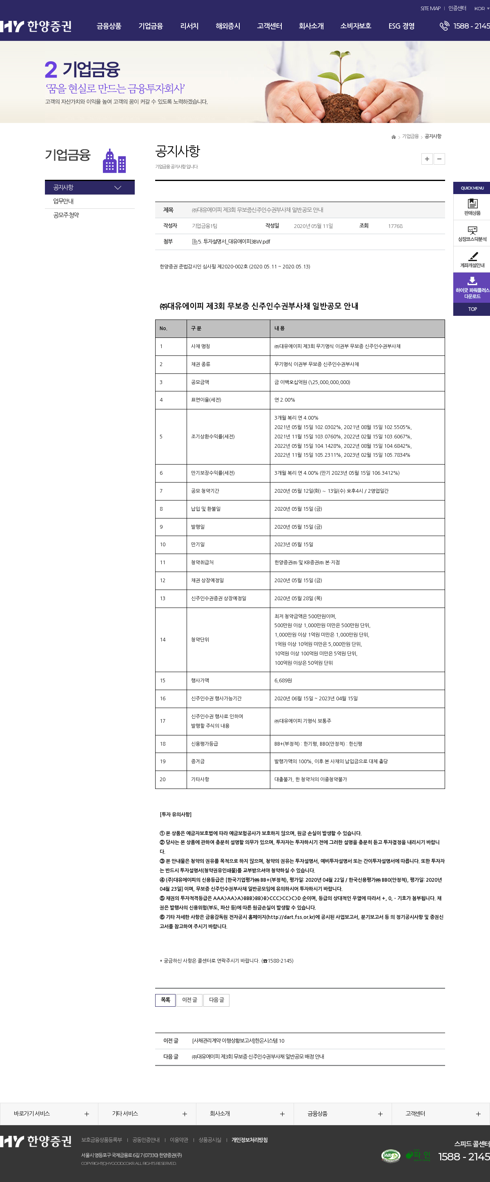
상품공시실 (209, 1140)
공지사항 (63, 187)
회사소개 (311, 26)
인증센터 (457, 8)
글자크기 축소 (439, 159)
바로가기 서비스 (51, 1114)
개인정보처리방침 (249, 1140)
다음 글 (216, 1000)
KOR (479, 8)
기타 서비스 (149, 1114)
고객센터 (269, 26)
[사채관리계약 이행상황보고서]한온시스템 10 (238, 1040)
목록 (165, 1000)
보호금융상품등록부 (101, 1140)
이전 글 (189, 1000)
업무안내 (63, 201)
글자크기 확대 (427, 159)
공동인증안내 (145, 1140)
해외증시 (228, 26)
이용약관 (179, 1140)
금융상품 (109, 26)
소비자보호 (356, 26)
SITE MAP (430, 8)
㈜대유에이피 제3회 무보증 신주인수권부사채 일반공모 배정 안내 (258, 1056)
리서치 (189, 26)
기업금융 (150, 26)
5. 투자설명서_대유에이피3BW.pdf (231, 241)
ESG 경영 (401, 26)
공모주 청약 (65, 215)
